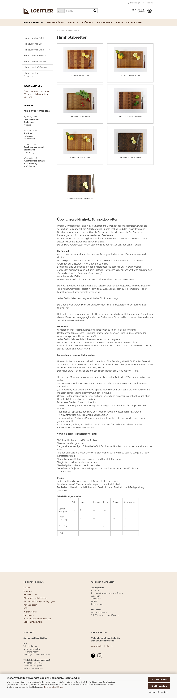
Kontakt (27, 598)
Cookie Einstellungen (33, 632)
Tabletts (73, 22)
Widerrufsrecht (30, 622)
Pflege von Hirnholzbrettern (36, 609)
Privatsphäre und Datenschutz (37, 629)
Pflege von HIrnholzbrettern (36, 94)
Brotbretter (104, 22)
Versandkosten (30, 615)
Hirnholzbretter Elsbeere (35, 55)
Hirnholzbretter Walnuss (35, 67)
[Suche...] (61, 10)
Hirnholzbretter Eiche (34, 50)
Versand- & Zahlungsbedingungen (39, 612)
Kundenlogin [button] (134, 3)
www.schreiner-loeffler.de (102, 657)
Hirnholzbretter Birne (34, 44)
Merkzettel (148, 3)
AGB (25, 619)
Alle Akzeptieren (159, 679)
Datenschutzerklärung (53, 687)
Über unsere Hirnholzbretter (36, 91)
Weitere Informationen (159, 692)
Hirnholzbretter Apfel (34, 38)
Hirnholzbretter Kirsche (35, 61)
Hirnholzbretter (33, 22)
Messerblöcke (55, 22)
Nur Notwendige (159, 686)
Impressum (29, 626)
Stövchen (87, 22)
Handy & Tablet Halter (129, 22)
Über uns (28, 97)
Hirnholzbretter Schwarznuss (31, 74)
